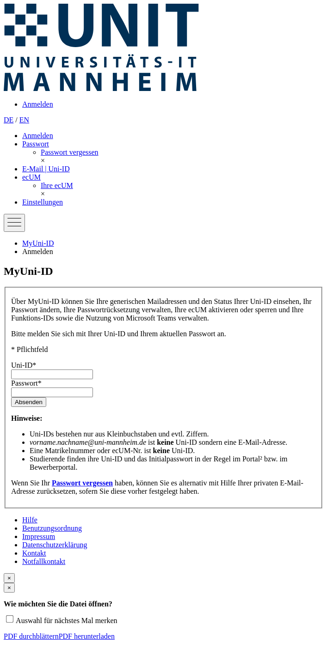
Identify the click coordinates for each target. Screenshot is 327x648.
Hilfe (29, 520)
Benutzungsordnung (52, 528)
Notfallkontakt (43, 561)
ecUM (31, 177)
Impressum (38, 536)
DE (8, 120)
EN (24, 120)
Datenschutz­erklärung (54, 545)
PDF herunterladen (87, 636)
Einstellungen (42, 202)
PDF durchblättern (31, 636)
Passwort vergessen (82, 483)
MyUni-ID (38, 243)
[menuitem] (70, 152)
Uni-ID (23, 365)
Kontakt (34, 553)
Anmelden (37, 135)
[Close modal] (9, 578)
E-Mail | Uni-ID (46, 169)
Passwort (35, 144)
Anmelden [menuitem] (37, 104)
